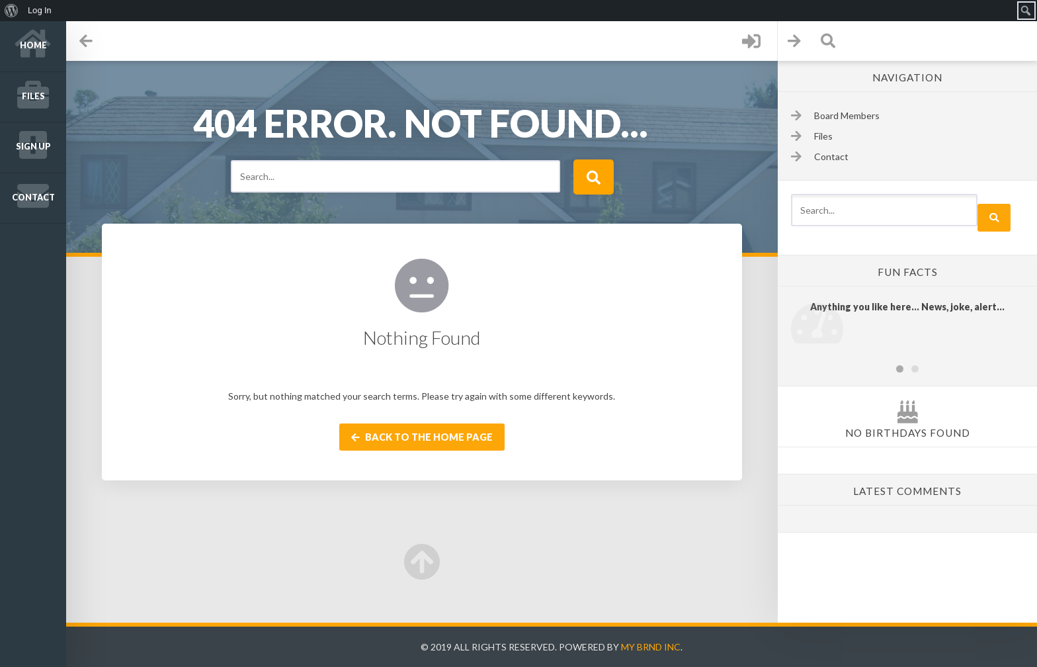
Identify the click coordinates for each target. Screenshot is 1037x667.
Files (33, 96)
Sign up (33, 147)
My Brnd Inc (651, 646)
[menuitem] (11, 10)
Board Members (847, 115)
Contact (33, 197)
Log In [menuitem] (40, 10)
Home (33, 45)
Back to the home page (422, 437)
